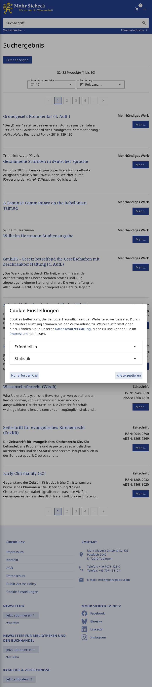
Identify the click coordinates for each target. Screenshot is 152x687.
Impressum (19, 333)
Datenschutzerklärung (73, 329)
